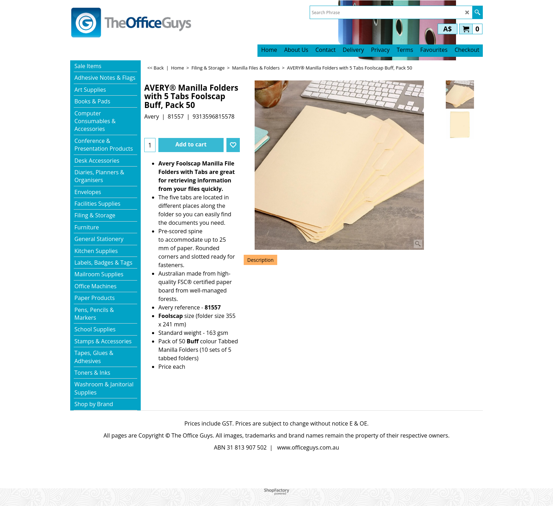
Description (260, 260)
